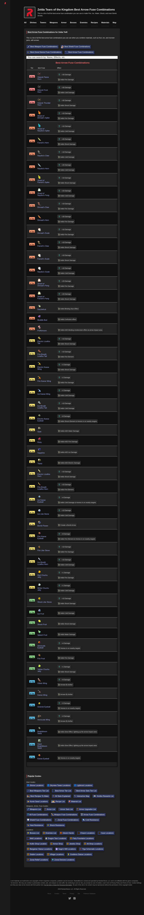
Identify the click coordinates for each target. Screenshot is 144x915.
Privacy (72, 893)
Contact (56, 893)
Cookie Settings (136, 883)
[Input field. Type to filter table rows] (72, 57)
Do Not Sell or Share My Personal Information (58, 885)
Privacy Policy (115, 883)
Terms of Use (127, 883)
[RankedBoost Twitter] (69, 898)
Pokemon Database (89, 893)
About (49, 893)
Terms (64, 893)
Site (79, 893)
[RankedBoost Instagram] (74, 898)
